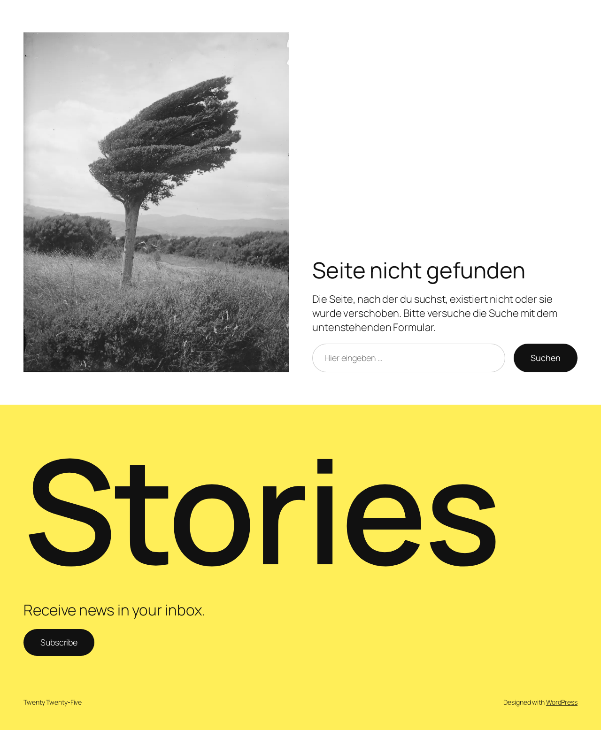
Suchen (546, 357)
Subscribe (58, 642)
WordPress (562, 702)
